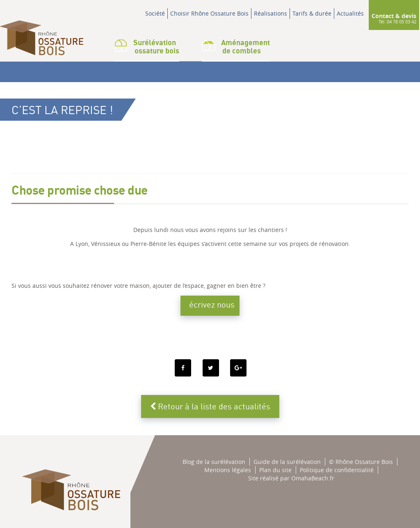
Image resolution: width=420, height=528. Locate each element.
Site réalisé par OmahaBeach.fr (291, 478)
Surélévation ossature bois (146, 46)
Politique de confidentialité (337, 470)
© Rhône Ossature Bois (361, 462)
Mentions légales (227, 470)
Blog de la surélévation (214, 462)
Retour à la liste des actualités (210, 406)
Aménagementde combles (236, 46)
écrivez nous (212, 304)
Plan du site (275, 470)
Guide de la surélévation (287, 462)
